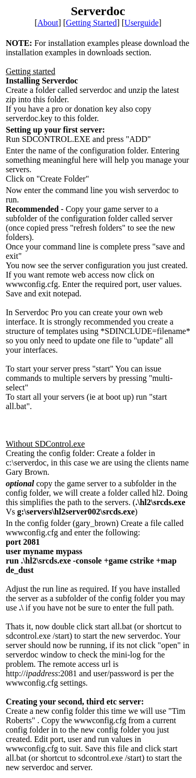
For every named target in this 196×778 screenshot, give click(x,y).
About (47, 22)
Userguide (141, 22)
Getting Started (91, 22)
